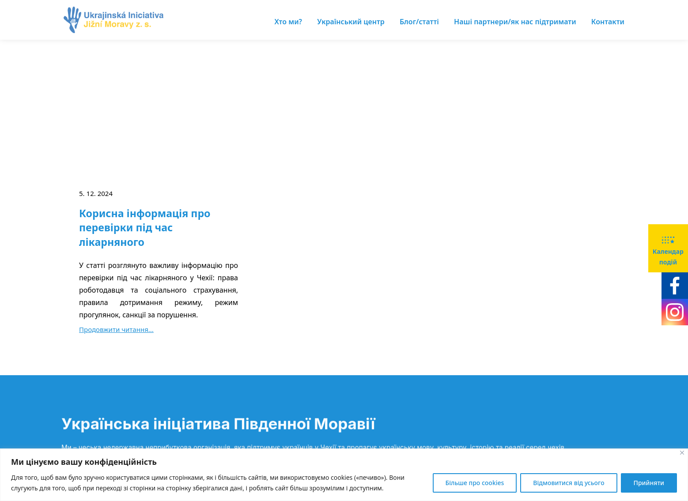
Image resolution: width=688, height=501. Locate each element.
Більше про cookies (475, 482)
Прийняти (649, 482)
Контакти (607, 21)
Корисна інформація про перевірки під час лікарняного (145, 227)
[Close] (682, 453)
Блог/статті (419, 21)
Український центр (351, 21)
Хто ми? (288, 21)
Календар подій (668, 248)
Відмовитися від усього (568, 482)
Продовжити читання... (116, 329)
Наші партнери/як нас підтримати (515, 21)
